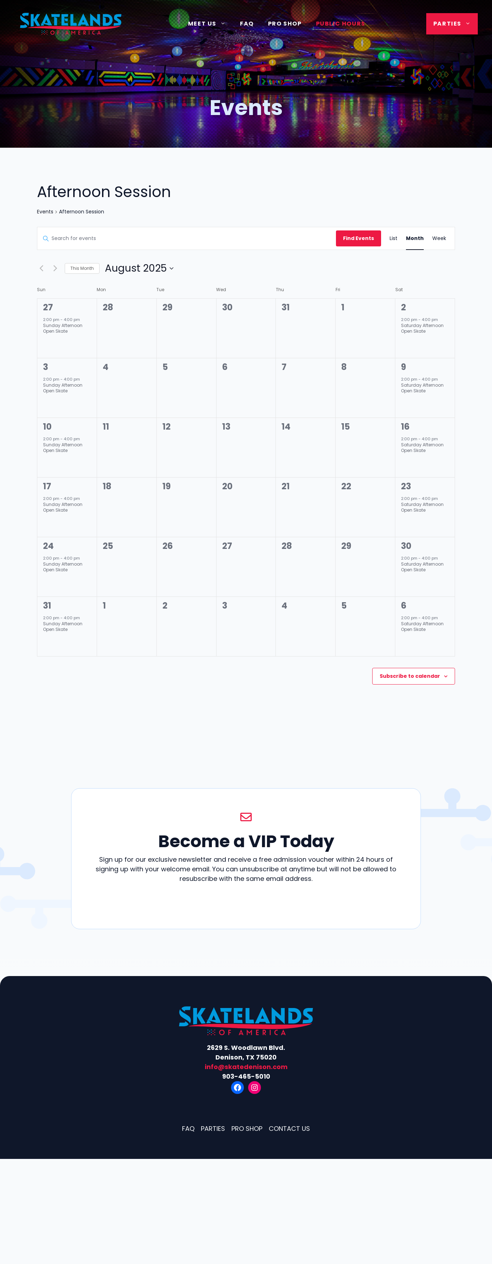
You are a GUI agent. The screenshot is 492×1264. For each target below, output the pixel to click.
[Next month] (55, 268)
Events (45, 211)
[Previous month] (41, 268)
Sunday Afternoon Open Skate (62, 328)
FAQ (247, 24)
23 (406, 486)
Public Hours (340, 24)
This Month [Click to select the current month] (82, 268)
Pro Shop (285, 24)
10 (47, 426)
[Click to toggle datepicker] (139, 268)
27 (48, 307)
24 (48, 546)
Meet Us (210, 23)
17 (47, 486)
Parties (455, 23)
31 (47, 605)
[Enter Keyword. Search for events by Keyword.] (186, 238)
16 (405, 426)
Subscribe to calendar (410, 676)
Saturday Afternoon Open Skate (422, 328)
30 (406, 546)
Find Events (358, 238)
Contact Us (289, 1128)
